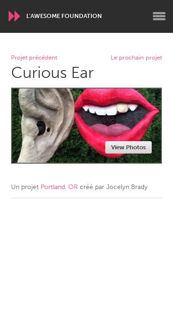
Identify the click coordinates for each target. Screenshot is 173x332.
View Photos (128, 147)
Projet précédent (34, 58)
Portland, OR (59, 187)
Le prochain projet (136, 58)
